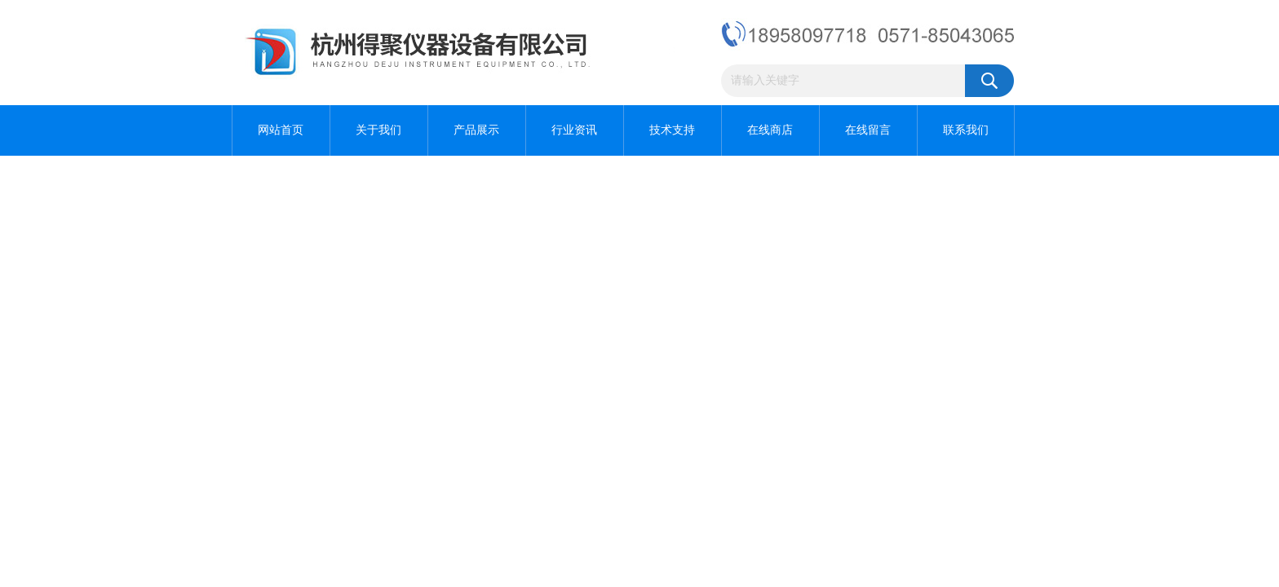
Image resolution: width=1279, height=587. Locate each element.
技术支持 (672, 130)
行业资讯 (574, 130)
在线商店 (770, 130)
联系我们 (966, 130)
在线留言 (868, 130)
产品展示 (476, 130)
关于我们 (378, 130)
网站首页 (280, 130)
